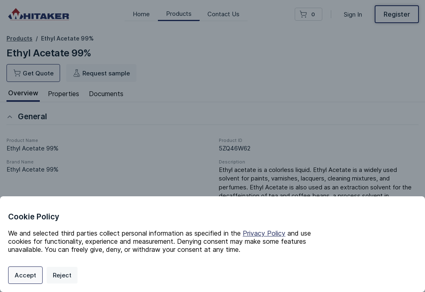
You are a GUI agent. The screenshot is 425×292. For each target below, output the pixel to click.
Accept (25, 275)
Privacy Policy (264, 233)
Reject (62, 275)
